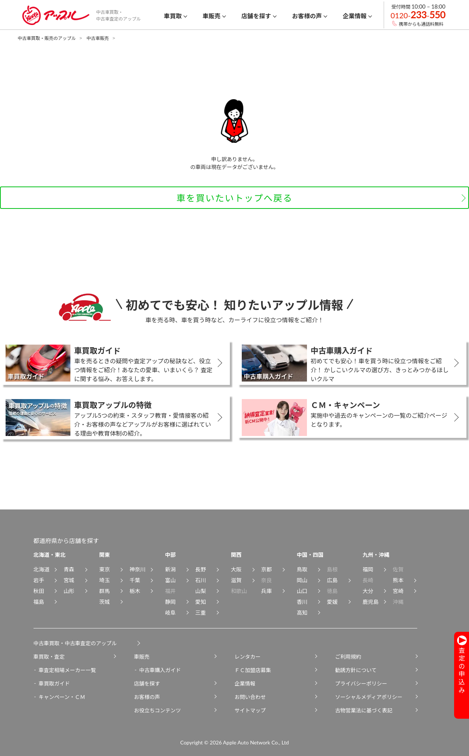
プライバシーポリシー (361, 683)
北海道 (42, 569)
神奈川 (137, 569)
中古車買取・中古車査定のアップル (75, 643)
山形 (69, 591)
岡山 (302, 580)
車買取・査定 (49, 656)
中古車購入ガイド (160, 670)
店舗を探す (147, 683)
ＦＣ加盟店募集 (253, 670)
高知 (302, 612)
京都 (266, 569)
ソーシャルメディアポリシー (369, 696)
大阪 (236, 569)
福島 (39, 601)
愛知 (200, 601)
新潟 (170, 569)
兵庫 (266, 591)
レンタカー (248, 656)
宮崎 (398, 591)
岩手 (39, 580)
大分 (367, 591)
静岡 (170, 601)
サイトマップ (250, 710)
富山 (170, 580)
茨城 (104, 601)
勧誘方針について (356, 670)
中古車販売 (97, 38)
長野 (200, 569)
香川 (302, 601)
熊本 (398, 580)
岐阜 (170, 612)
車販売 (142, 656)
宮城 (69, 580)
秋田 (39, 591)
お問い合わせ (250, 696)
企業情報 (245, 683)
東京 (104, 569)
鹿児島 (370, 601)
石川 (200, 580)
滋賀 (236, 580)
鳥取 (302, 569)
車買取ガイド (54, 683)
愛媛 (332, 601)
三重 (200, 612)
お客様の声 (147, 696)
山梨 (200, 591)
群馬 (104, 591)
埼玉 (104, 580)
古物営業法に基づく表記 (364, 710)
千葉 (134, 580)
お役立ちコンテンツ (157, 710)
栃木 (134, 591)
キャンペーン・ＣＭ (62, 696)
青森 (69, 569)
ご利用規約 (348, 656)
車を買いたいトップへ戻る (235, 197)
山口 (302, 591)
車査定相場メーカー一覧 (67, 670)
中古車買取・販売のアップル (47, 38)
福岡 (367, 569)
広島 (332, 580)
